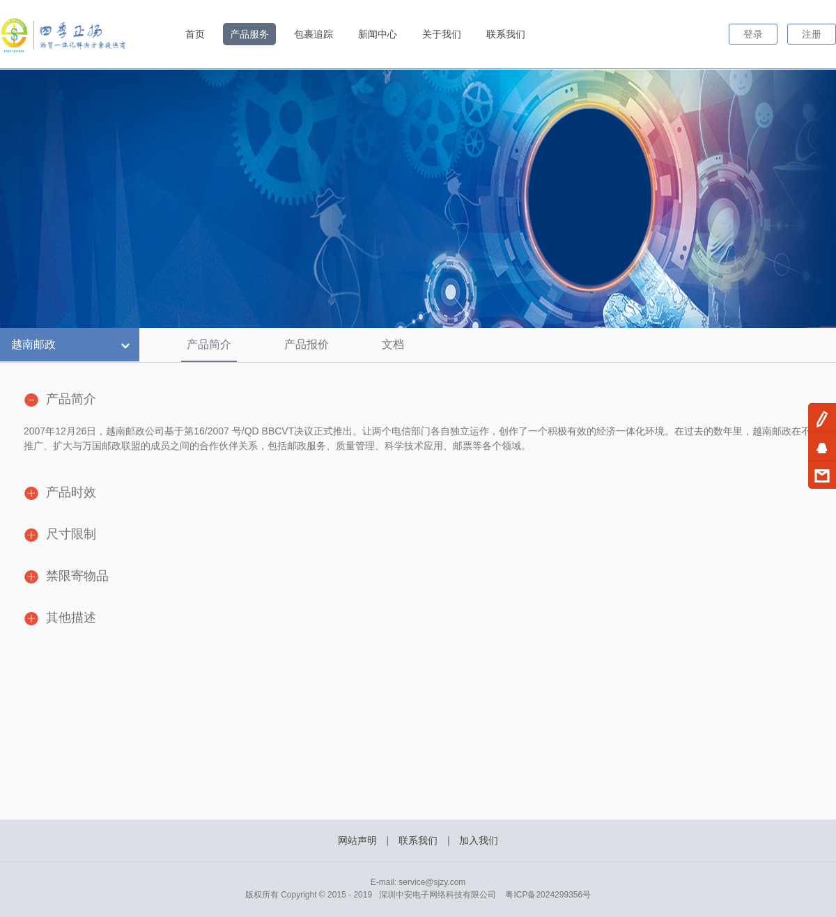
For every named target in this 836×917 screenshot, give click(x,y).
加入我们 (478, 840)
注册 (811, 34)
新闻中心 (377, 34)
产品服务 (249, 34)
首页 (195, 34)
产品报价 (306, 344)
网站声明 (357, 840)
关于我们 (441, 34)
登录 (753, 34)
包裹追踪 (313, 34)
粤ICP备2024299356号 (548, 895)
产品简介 (209, 344)
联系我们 (505, 34)
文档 (393, 344)
